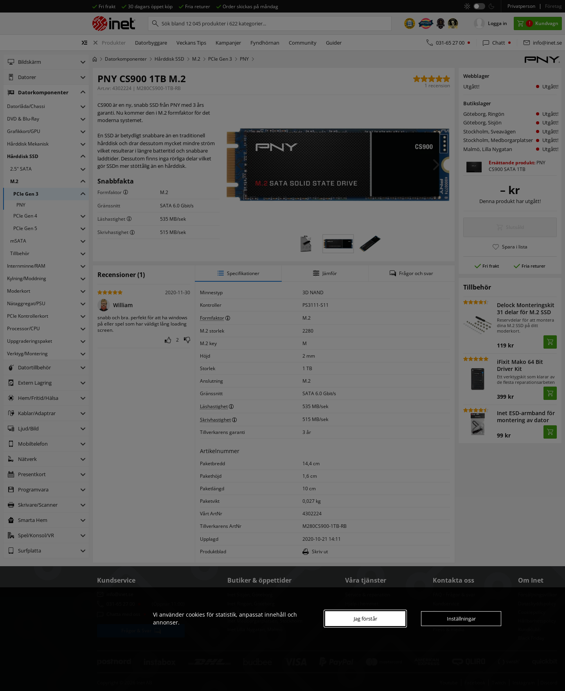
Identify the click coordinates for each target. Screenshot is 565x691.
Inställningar (461, 618)
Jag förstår (365, 618)
